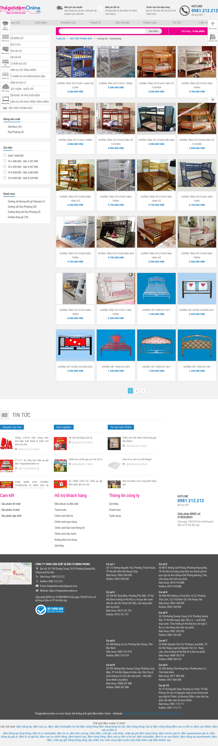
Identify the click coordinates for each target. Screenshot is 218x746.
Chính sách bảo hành (65, 533)
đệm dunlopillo (145, 736)
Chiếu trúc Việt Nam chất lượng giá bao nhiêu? (139, 461)
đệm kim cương (79, 733)
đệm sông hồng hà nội (112, 726)
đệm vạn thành (202, 726)
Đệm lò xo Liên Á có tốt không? (137, 480)
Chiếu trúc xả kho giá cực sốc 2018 (85, 480)
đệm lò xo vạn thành (167, 736)
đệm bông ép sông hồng (17, 733)
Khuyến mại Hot (12, 427)
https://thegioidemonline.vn (63, 590)
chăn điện (95, 733)
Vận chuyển (122, 22)
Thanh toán (150, 22)
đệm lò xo (63, 733)
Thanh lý (95, 22)
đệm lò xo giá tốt (28, 736)
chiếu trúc (98, 740)
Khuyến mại (68, 22)
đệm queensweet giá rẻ (194, 733)
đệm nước (123, 740)
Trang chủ (13, 22)
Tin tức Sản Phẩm (120, 427)
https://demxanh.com (136, 713)
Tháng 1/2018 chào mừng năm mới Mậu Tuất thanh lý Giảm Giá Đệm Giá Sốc (31, 462)
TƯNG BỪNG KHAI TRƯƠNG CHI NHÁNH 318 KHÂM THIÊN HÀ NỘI (85, 439)
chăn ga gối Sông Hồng (67, 740)
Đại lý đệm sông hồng (158, 726)
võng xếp (87, 740)
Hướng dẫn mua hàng (66, 539)
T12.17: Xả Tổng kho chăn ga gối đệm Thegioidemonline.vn (31, 483)
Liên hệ (204, 22)
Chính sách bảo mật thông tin (70, 527)
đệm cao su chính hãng (53, 736)
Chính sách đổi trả (64, 515)
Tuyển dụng (115, 515)
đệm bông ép (24, 726)
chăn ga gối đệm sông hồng (141, 733)
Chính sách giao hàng (66, 521)
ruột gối (106, 733)
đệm (50, 726)
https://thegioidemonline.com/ (166, 713)
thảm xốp (147, 740)
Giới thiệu (41, 22)
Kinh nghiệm (63, 427)
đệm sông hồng (89, 726)
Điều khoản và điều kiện (66, 503)
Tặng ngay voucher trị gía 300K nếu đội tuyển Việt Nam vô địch (31, 439)
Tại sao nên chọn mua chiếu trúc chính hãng (139, 439)
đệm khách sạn (77, 736)
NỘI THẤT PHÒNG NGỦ (81, 38)
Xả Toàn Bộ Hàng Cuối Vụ (80, 459)
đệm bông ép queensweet (195, 736)
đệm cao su (40, 726)
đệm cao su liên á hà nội (121, 736)
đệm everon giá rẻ (169, 733)
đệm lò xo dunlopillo (44, 733)
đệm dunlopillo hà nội (67, 726)
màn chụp (111, 740)
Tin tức (177, 22)
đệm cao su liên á (182, 726)
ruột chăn (118, 733)
